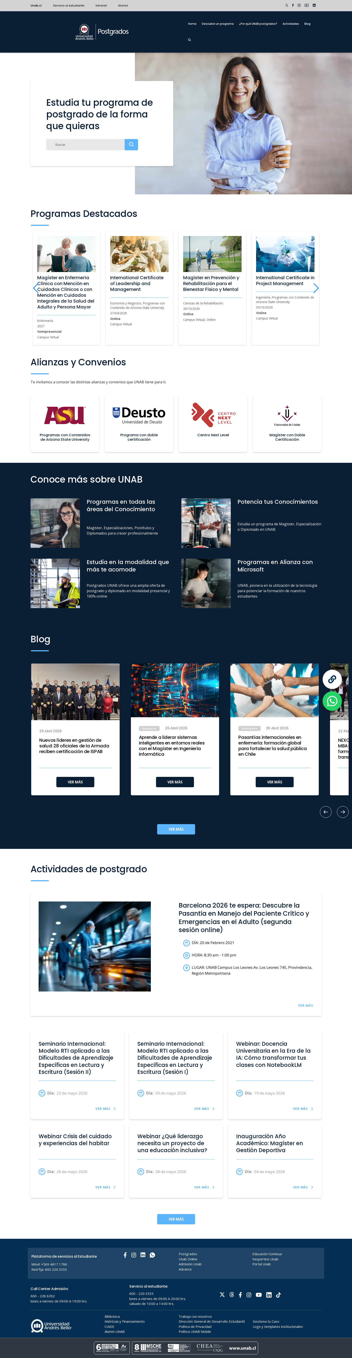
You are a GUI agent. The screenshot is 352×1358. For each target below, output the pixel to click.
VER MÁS (75, 782)
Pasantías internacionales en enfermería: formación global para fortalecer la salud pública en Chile (272, 746)
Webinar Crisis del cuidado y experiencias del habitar (75, 1140)
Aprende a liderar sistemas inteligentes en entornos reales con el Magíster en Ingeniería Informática (172, 746)
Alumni (123, 5)
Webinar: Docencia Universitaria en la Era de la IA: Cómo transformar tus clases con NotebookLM (273, 1054)
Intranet (101, 5)
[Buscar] (92, 144)
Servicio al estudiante (68, 5)
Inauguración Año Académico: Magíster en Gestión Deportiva (269, 1143)
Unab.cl (36, 5)
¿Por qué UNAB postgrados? (258, 24)
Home (192, 24)
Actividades (291, 24)
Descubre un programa (218, 24)
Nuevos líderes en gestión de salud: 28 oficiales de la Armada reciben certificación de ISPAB (74, 745)
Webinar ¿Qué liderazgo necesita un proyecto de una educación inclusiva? (172, 1143)
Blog (307, 24)
